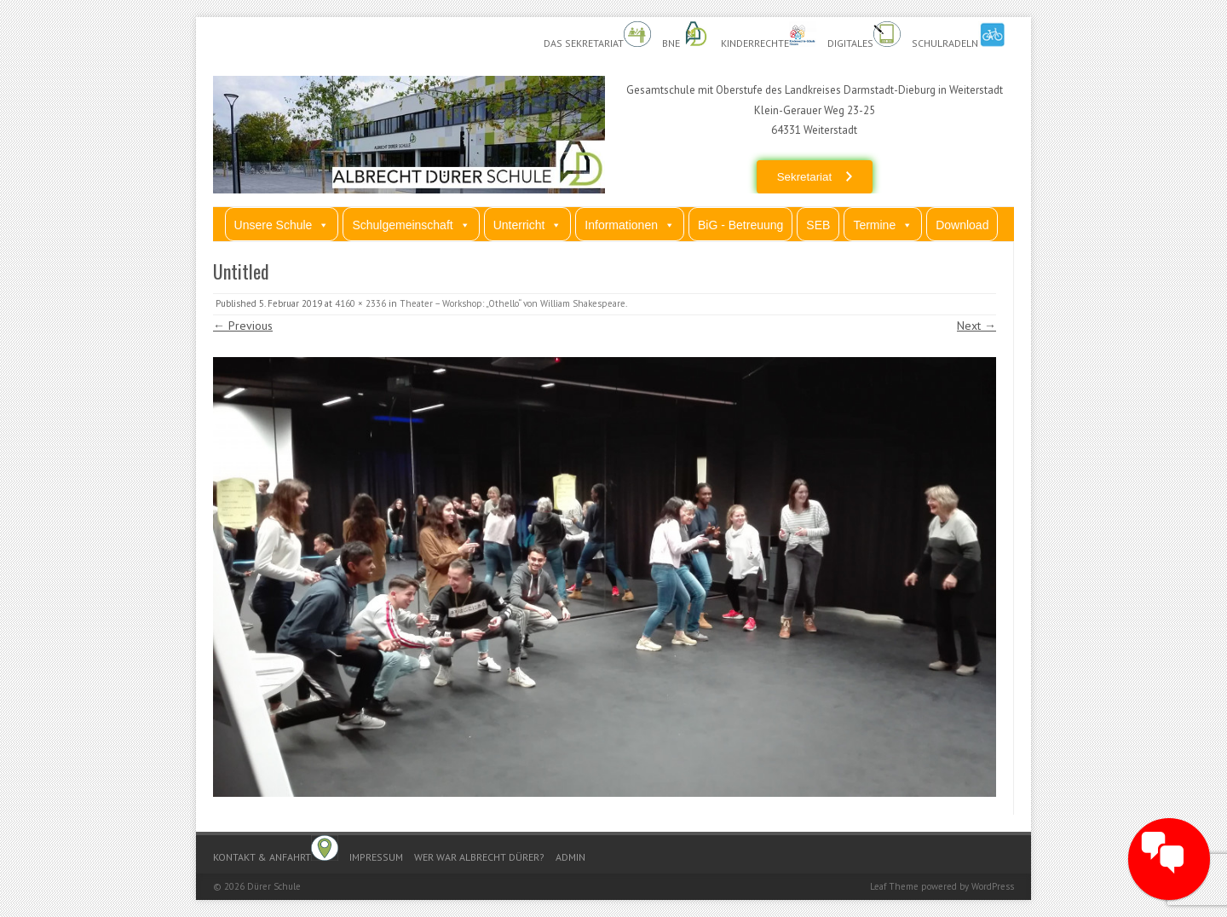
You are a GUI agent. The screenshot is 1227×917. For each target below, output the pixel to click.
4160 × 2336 (360, 303)
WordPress (992, 886)
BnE (686, 35)
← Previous (243, 325)
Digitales (864, 35)
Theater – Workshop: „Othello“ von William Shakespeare (512, 303)
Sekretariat (804, 176)
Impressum (376, 857)
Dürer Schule (274, 886)
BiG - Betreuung (740, 225)
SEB (818, 225)
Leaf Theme (894, 886)
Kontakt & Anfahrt (275, 849)
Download (962, 225)
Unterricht (527, 224)
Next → (976, 325)
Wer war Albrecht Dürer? (479, 857)
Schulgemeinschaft (410, 224)
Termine (883, 224)
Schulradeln (958, 35)
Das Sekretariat (597, 35)
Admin (570, 857)
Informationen (630, 224)
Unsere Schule (282, 224)
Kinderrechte (768, 35)
